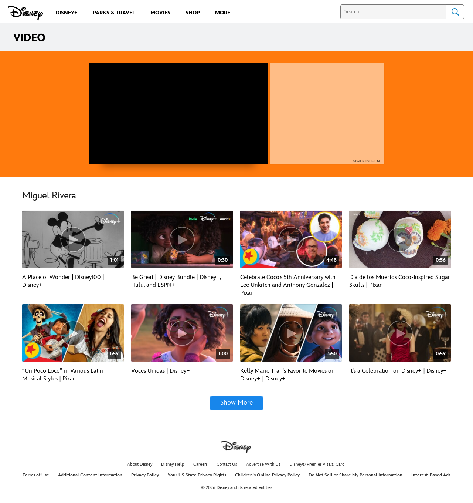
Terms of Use (36, 475)
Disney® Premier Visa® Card (317, 464)
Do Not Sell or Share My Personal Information (355, 475)
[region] (178, 113)
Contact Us (227, 464)
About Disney (139, 464)
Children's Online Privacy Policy (267, 475)
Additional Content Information (90, 475)
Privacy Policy (145, 475)
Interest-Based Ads (430, 475)
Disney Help (172, 464)
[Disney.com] (25, 13)
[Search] (393, 11)
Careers (200, 464)
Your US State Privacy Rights (197, 475)
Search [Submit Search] (455, 11)
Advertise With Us (263, 464)
